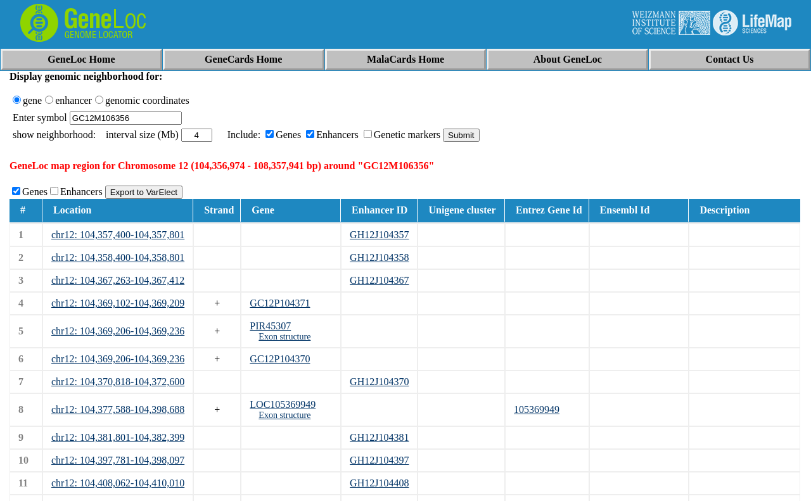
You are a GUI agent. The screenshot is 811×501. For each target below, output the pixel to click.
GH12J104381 (379, 437)
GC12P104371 (280, 303)
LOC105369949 (283, 404)
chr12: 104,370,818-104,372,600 (117, 381)
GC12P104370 (280, 358)
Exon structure (284, 336)
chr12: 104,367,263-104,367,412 (117, 280)
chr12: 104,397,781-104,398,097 (117, 460)
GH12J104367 (379, 280)
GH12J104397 (379, 460)
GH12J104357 (379, 234)
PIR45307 (270, 325)
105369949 (536, 409)
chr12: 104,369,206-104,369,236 (117, 331)
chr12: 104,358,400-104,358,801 (117, 257)
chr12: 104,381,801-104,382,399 (117, 437)
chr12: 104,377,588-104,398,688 (117, 409)
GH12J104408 (379, 483)
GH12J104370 (379, 381)
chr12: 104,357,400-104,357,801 (117, 234)
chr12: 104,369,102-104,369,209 (117, 303)
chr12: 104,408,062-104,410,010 (117, 483)
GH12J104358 (379, 257)
